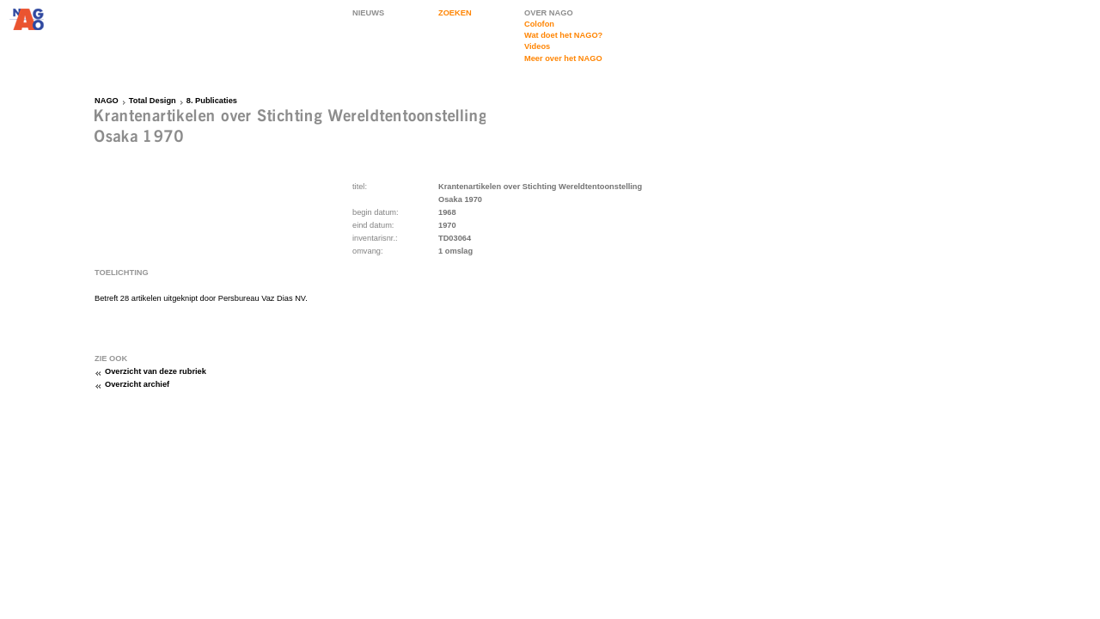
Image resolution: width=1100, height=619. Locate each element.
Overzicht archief (137, 384)
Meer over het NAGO (563, 58)
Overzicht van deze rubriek (155, 371)
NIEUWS (368, 13)
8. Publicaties (211, 100)
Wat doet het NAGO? (563, 35)
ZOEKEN (455, 13)
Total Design (152, 100)
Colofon (539, 24)
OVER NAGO (548, 13)
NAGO (107, 100)
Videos (537, 46)
